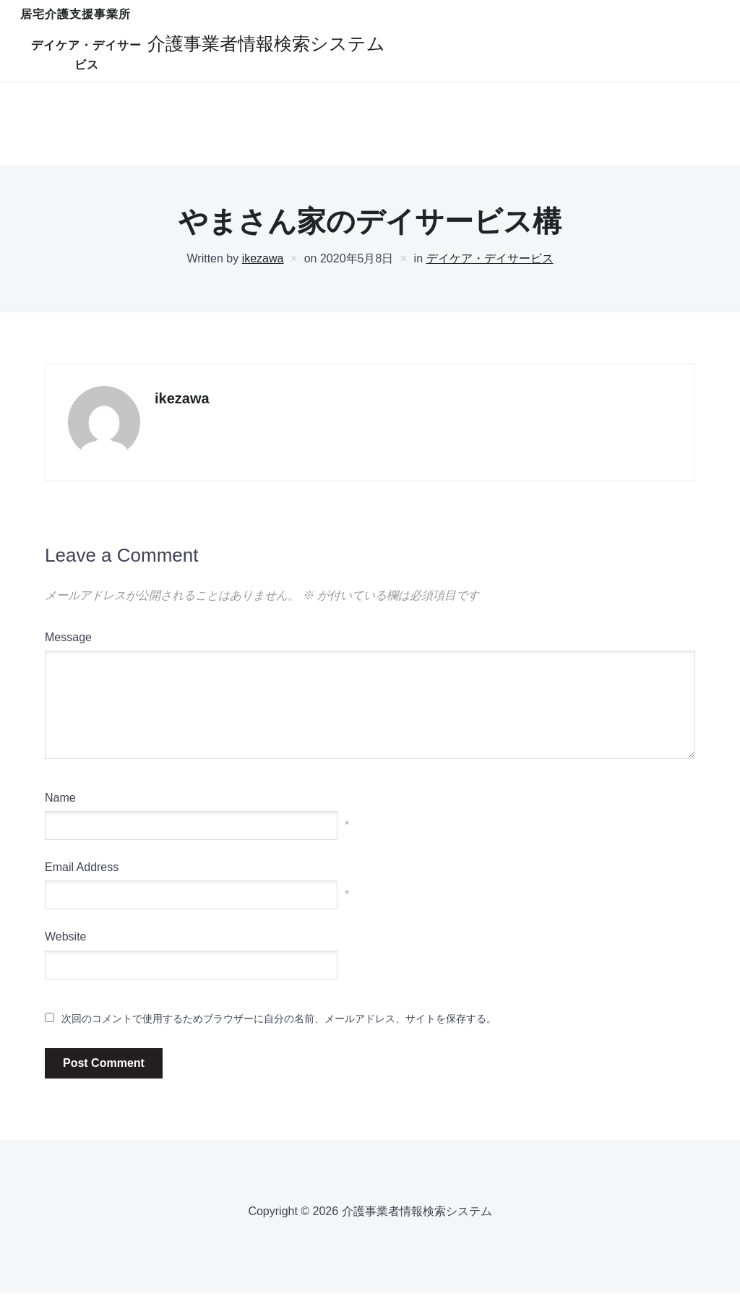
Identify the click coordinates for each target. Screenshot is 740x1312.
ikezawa (263, 277)
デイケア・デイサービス (413, 45)
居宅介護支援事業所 (265, 45)
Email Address (82, 886)
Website (66, 955)
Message (68, 655)
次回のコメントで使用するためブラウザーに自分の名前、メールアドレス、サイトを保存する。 (278, 1036)
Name (60, 816)
